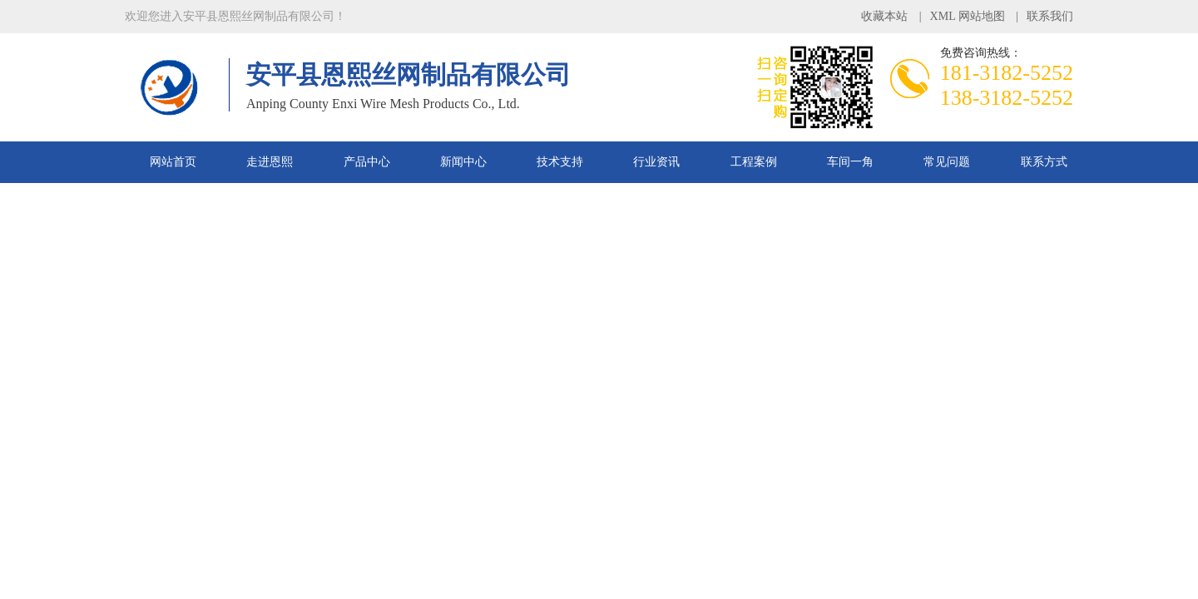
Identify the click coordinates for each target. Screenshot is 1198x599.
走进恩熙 (269, 162)
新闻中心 (463, 162)
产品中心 (367, 162)
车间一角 (850, 162)
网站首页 (173, 162)
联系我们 (1050, 16)
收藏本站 (884, 16)
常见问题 (946, 162)
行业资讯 (656, 162)
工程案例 (753, 162)
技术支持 (560, 162)
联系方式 (1044, 162)
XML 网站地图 (967, 16)
